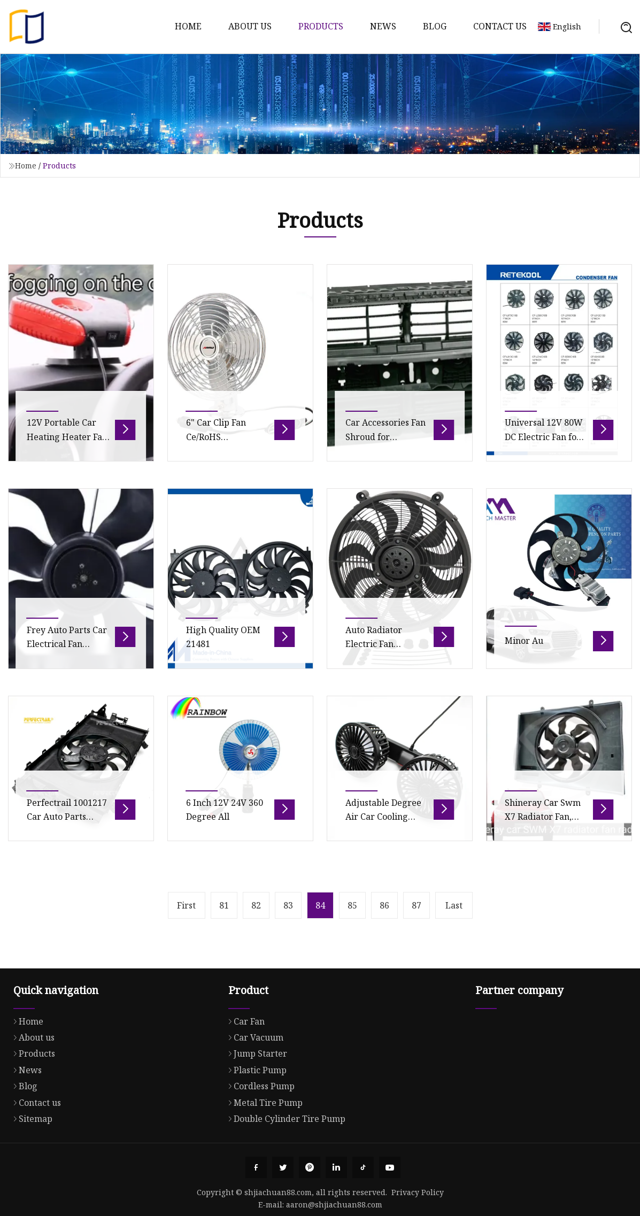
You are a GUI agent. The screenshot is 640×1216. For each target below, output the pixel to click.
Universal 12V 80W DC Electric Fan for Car (544, 453)
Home (188, 26)
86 (384, 905)
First (186, 905)
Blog (434, 26)
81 (224, 905)
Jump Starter (255, 1104)
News (383, 26)
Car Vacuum (253, 1088)
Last (453, 905)
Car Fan (244, 1072)
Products (320, 26)
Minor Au (524, 657)
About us (250, 26)
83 (288, 905)
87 (416, 905)
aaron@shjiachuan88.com (334, 1204)
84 (320, 905)
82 (256, 905)
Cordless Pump (259, 1137)
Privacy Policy (417, 1192)
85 (352, 905)
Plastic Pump (255, 1121)
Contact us (500, 26)
